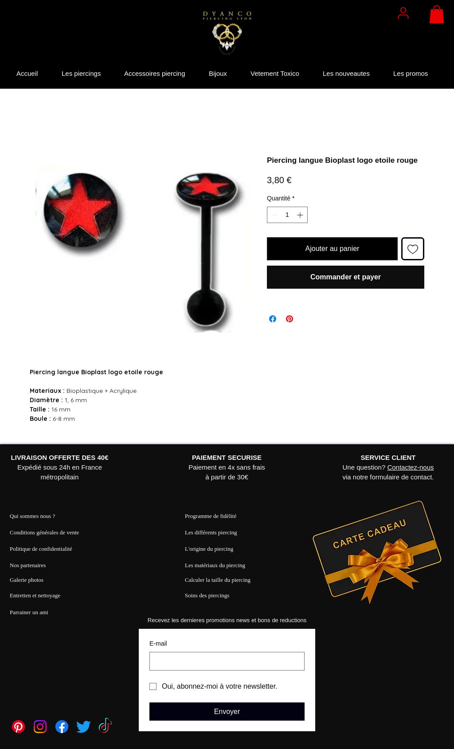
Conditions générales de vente (44, 532)
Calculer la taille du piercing (217, 579)
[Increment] (300, 215)
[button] (436, 14)
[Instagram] (40, 726)
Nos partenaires (28, 565)
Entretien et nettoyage (35, 595)
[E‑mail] (224, 661)
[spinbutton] (287, 215)
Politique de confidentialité (41, 548)
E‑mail (158, 643)
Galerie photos (26, 579)
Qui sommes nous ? (32, 516)
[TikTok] (105, 726)
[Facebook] (61, 726)
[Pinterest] (18, 726)
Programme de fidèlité (210, 516)
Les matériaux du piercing (215, 565)
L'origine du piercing (209, 548)
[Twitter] (83, 726)
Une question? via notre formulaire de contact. (388, 467)
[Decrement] (273, 215)
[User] (403, 12)
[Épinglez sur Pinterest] (289, 319)
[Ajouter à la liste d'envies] (412, 248)
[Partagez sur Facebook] (272, 319)
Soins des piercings (207, 595)
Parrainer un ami (29, 612)
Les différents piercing (211, 532)
